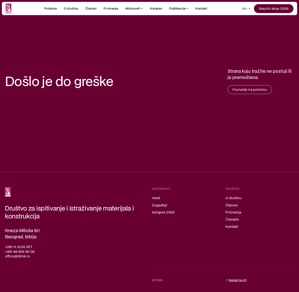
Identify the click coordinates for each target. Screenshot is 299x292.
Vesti (156, 197)
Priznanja (111, 8)
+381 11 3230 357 (18, 246)
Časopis (232, 219)
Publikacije (177, 8)
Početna (50, 8)
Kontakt (201, 8)
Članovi (91, 8)
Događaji (159, 205)
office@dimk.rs (17, 256)
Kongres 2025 (163, 212)
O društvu (71, 8)
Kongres (156, 8)
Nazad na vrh (238, 280)
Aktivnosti (132, 8)
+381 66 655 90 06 (19, 251)
